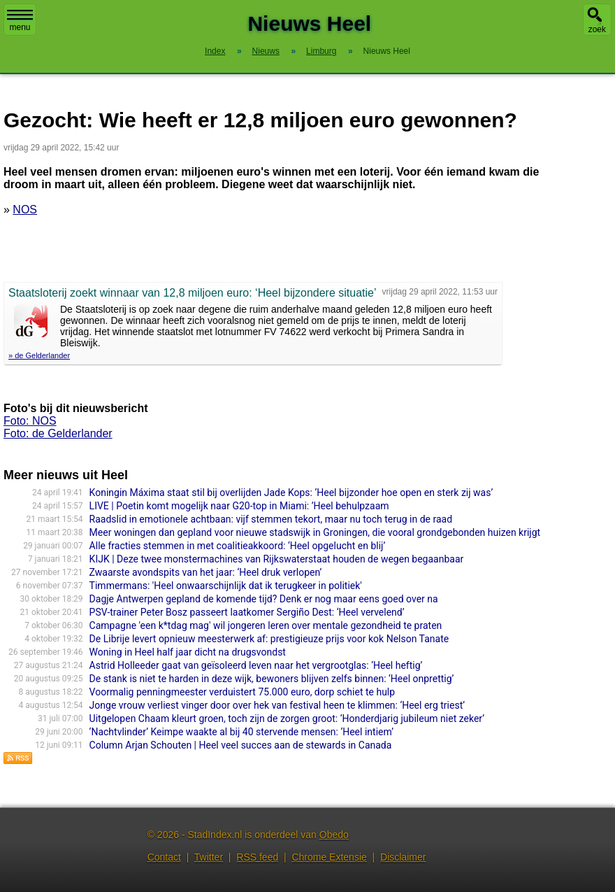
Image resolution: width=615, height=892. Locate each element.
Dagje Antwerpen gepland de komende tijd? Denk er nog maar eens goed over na (263, 598)
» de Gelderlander (39, 355)
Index (215, 51)
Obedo (334, 834)
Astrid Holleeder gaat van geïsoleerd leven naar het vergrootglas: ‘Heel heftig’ (256, 665)
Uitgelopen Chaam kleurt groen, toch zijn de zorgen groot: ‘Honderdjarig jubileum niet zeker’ (286, 718)
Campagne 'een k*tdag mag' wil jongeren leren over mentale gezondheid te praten (265, 625)
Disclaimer (403, 857)
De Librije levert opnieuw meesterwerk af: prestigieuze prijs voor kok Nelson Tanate (269, 638)
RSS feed (257, 857)
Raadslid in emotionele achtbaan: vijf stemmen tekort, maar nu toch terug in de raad (270, 519)
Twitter (208, 857)
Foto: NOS (30, 421)
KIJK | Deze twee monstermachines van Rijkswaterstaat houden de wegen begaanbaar (276, 559)
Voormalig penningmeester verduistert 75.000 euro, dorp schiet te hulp (242, 692)
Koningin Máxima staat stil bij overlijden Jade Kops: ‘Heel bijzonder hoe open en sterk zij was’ (291, 492)
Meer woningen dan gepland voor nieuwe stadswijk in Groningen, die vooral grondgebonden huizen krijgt (315, 532)
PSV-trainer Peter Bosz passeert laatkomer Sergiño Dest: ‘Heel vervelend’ (247, 612)
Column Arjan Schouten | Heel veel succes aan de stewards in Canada (240, 745)
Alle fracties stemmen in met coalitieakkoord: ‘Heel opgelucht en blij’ (237, 545)
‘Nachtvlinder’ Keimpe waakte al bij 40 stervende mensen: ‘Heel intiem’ (241, 731)
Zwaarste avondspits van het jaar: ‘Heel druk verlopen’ (205, 572)
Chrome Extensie (328, 857)
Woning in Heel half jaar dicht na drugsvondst (187, 652)
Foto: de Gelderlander (58, 433)
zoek (597, 29)
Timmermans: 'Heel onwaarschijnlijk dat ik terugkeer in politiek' (225, 585)
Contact (164, 857)
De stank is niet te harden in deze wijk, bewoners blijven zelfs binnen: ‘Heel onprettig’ (271, 678)
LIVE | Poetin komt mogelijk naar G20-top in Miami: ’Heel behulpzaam (239, 505)
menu (20, 21)
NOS (25, 209)
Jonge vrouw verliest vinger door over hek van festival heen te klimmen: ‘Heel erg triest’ (277, 705)
